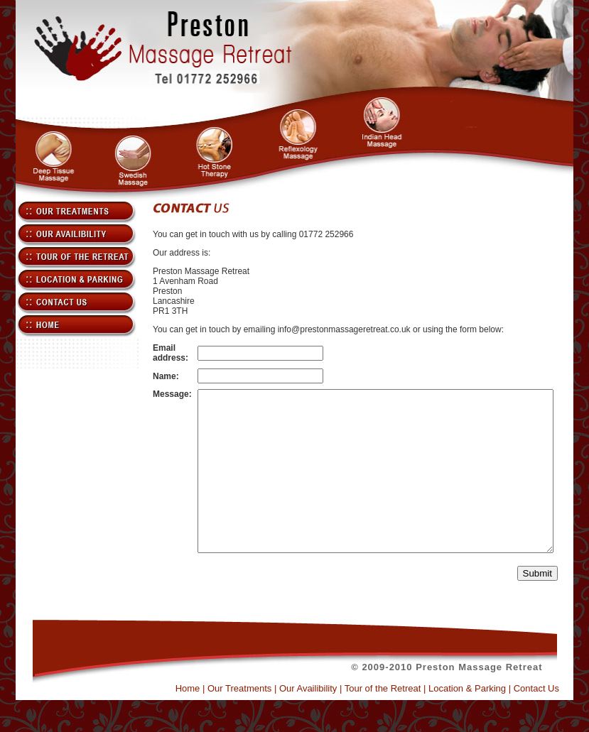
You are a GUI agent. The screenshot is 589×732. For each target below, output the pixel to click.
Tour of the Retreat (398, 720)
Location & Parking (483, 720)
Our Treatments (255, 720)
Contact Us (552, 720)
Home (203, 720)
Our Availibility (323, 720)
